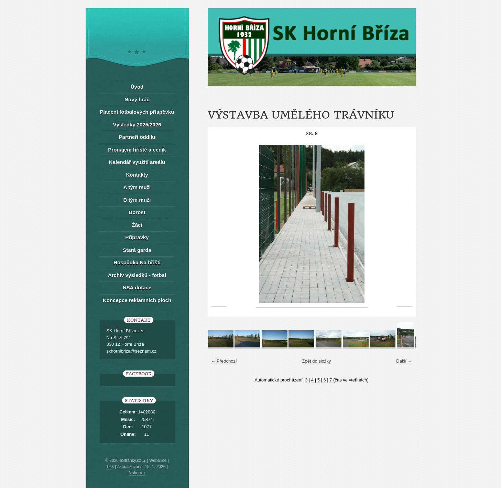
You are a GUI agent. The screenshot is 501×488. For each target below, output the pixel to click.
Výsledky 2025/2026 (137, 124)
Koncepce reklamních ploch (137, 300)
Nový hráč (137, 99)
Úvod (137, 87)
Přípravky (137, 237)
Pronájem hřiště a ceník (137, 150)
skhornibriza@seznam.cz (131, 351)
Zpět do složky (316, 361)
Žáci (137, 225)
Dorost (137, 212)
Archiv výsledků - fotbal (137, 275)
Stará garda (137, 250)
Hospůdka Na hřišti (137, 262)
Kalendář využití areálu (137, 162)
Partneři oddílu (137, 137)
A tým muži (137, 187)
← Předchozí (224, 361)
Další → (404, 361)
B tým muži (137, 200)
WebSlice (157, 460)
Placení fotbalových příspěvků (137, 112)
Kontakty (137, 175)
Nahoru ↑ (137, 472)
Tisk (110, 466)
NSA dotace (137, 287)
